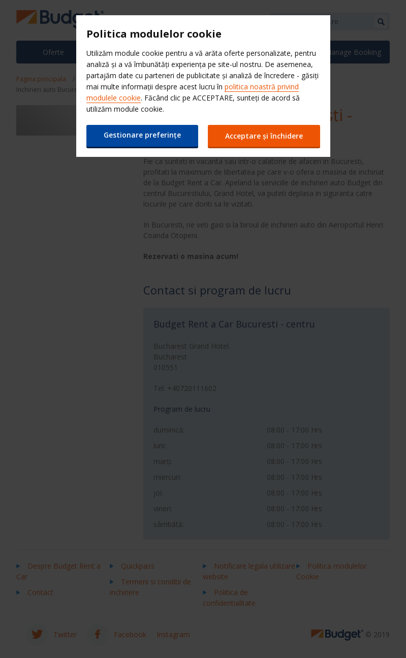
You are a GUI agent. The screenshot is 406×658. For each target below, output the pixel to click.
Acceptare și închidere (264, 136)
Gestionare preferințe (142, 135)
